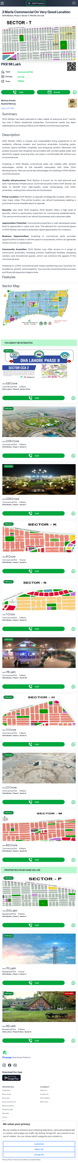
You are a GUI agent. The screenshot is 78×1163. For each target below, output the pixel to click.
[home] (4, 1052)
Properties (6, 1090)
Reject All (39, 1149)
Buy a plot (6, 1098)
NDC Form (44, 1102)
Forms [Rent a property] (4, 1117)
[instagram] (4, 1065)
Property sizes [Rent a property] (7, 1109)
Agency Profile (7, 108)
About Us (43, 1090)
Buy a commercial (9, 1102)
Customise (39, 1144)
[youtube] (15, 1065)
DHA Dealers (45, 1098)
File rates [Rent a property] (5, 1113)
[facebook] (10, 1065)
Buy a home (6, 1094)
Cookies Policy (35, 1160)
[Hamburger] (2, 3)
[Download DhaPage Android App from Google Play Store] (11, 1078)
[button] (74, 3)
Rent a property (8, 1106)
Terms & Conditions (21, 1160)
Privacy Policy (7, 1160)
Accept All (39, 1154)
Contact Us (44, 1094)
